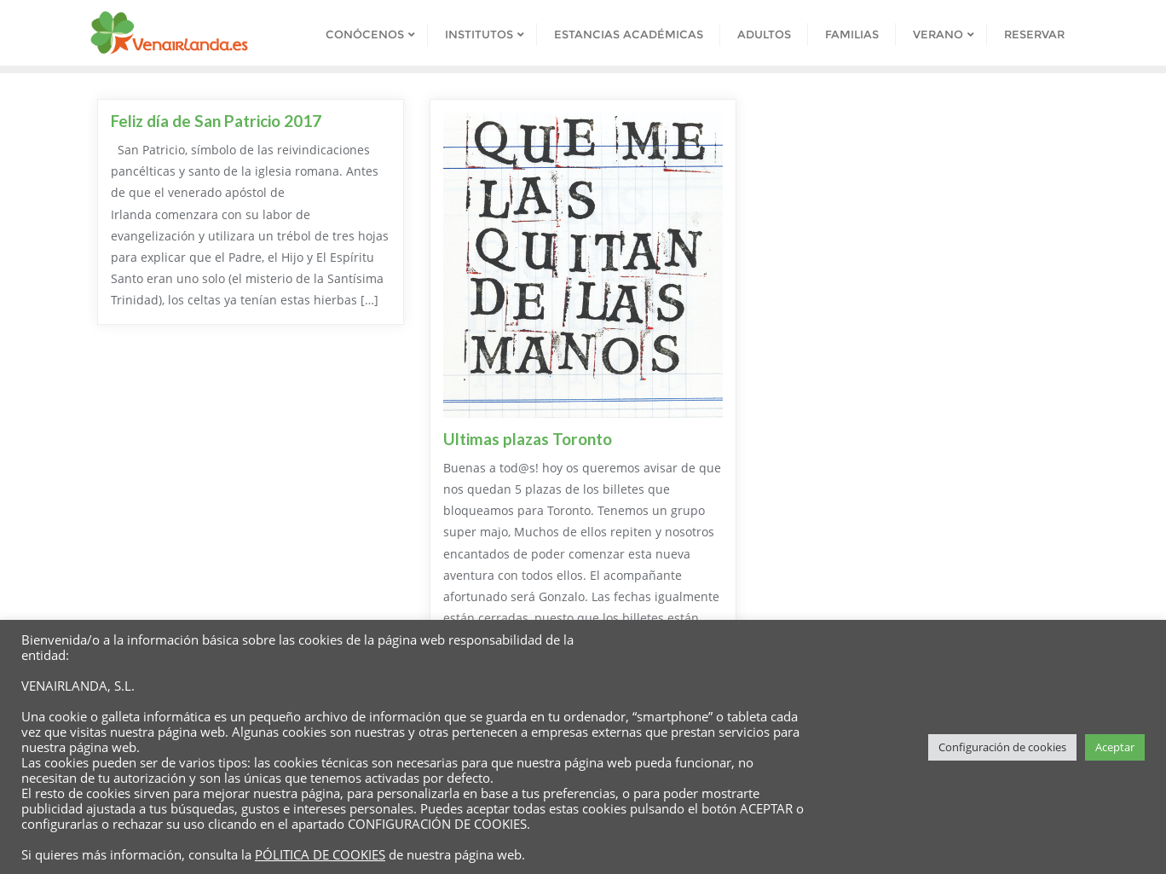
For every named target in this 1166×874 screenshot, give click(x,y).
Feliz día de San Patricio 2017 (216, 120)
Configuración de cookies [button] (1002, 747)
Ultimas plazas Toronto (527, 439)
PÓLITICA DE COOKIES (320, 854)
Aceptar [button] (1114, 747)
